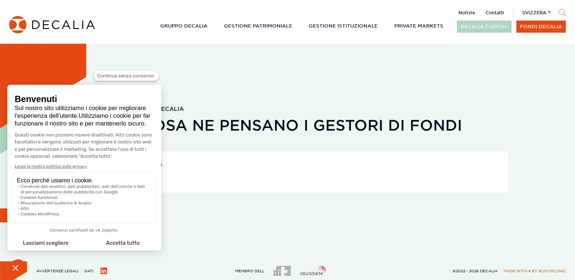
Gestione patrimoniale (258, 26)
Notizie (466, 12)
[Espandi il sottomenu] (213, 26)
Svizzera (534, 12)
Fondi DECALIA (541, 26)
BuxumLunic (552, 270)
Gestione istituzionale (343, 26)
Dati (89, 270)
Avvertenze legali (57, 270)
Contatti (495, 12)
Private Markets (418, 26)
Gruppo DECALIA (184, 26)
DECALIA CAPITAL (484, 26)
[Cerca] (562, 12)
